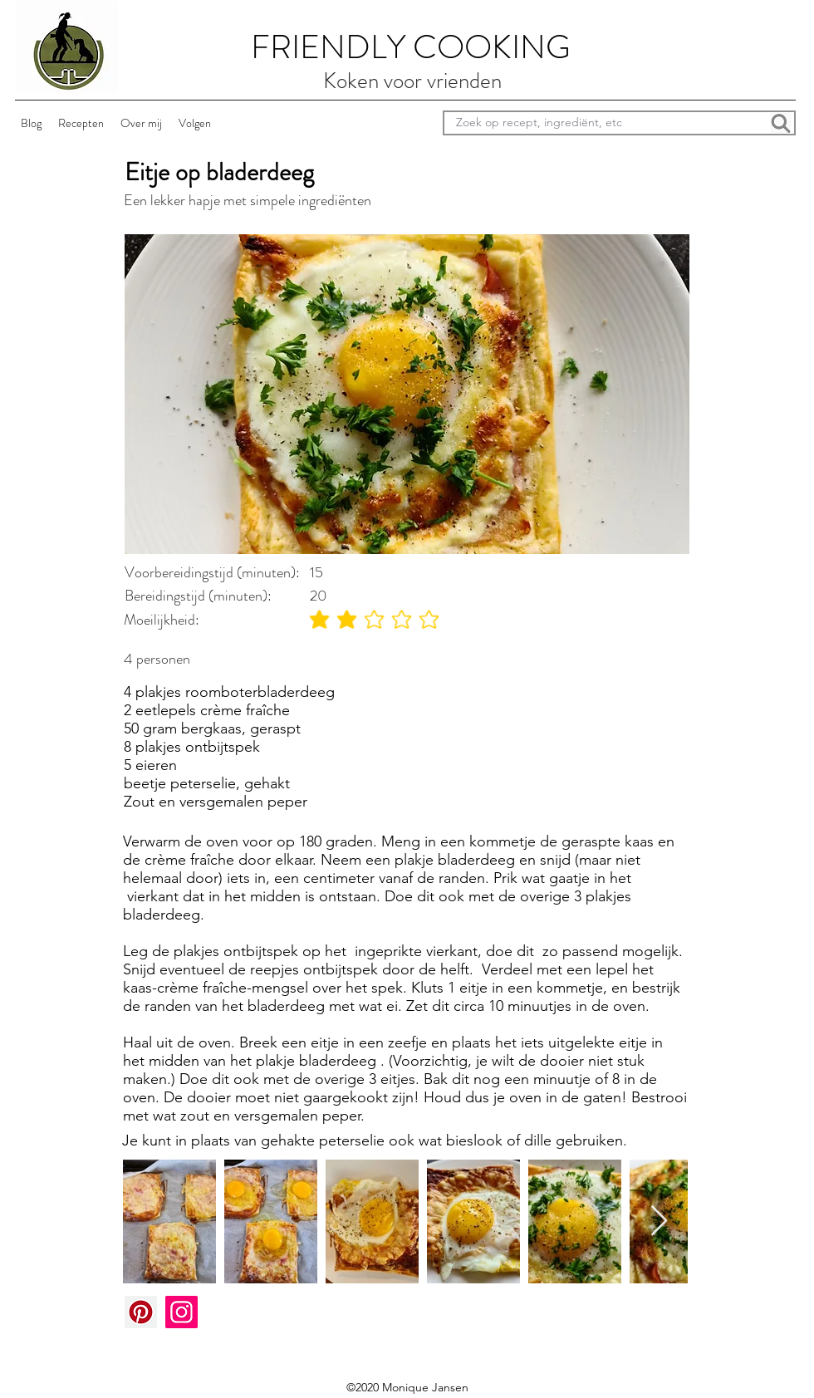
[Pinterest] (141, 1312)
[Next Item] (659, 1221)
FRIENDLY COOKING (411, 47)
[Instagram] (181, 1312)
